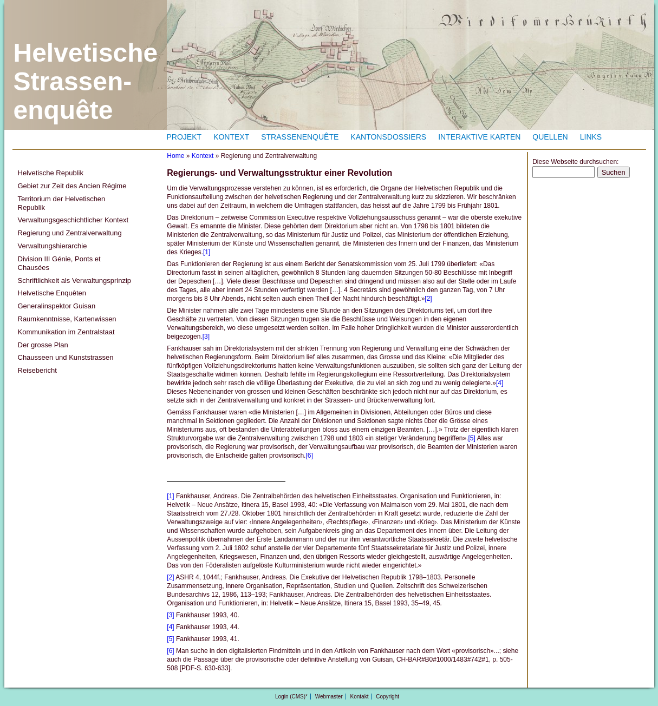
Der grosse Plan (43, 345)
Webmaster (329, 697)
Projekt (184, 137)
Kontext (231, 137)
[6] (308, 455)
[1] (206, 252)
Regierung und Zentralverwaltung (70, 233)
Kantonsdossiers (388, 137)
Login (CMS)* (291, 697)
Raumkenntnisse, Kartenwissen (67, 319)
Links (591, 137)
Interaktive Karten (479, 137)
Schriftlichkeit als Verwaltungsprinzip (75, 280)
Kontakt (359, 697)
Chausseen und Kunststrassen (66, 357)
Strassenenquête (299, 137)
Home (175, 156)
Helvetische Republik (50, 173)
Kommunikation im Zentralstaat (66, 332)
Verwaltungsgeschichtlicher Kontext (73, 220)
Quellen (550, 137)
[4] (499, 383)
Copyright (387, 697)
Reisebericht (37, 370)
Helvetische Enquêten (52, 293)
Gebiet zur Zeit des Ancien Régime (72, 186)
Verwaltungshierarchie (52, 246)
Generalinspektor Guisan (57, 306)
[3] (206, 336)
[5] (471, 438)
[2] (428, 298)
